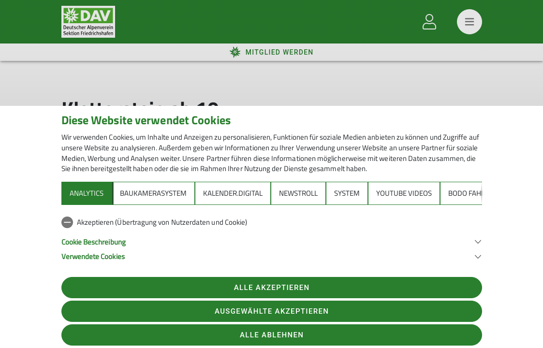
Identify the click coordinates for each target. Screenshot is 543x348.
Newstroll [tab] (298, 193)
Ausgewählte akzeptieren (272, 311)
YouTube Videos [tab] (404, 193)
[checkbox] (271, 222)
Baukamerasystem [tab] (153, 193)
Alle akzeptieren (272, 287)
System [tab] (347, 193)
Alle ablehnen (272, 335)
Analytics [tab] (86, 193)
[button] (271, 240)
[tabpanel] (271, 237)
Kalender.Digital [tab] (233, 193)
